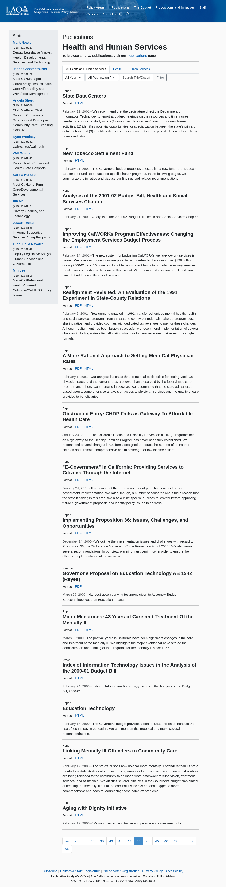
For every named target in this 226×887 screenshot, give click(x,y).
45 (157, 841)
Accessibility (174, 871)
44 (148, 841)
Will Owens (21, 153)
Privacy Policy (152, 871)
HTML (79, 103)
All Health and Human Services (86, 69)
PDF (78, 209)
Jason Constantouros (30, 69)
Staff (202, 7)
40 (111, 841)
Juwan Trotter (23, 222)
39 (102, 841)
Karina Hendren (25, 174)
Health (117, 69)
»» (67, 849)
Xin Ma (18, 201)
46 (166, 841)
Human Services (139, 69)
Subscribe (50, 871)
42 (129, 841)
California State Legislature (80, 871)
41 (120, 841)
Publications (120, 7)
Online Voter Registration (121, 871)
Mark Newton (23, 42)
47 (175, 841)
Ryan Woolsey (24, 137)
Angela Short (23, 100)
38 (92, 841)
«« (67, 841)
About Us (109, 14)
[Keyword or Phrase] (136, 77)
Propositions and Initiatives (175, 7)
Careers (92, 14)
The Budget (142, 7)
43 (139, 841)
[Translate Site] (121, 14)
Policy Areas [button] (95, 7)
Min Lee (19, 270)
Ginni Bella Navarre (28, 244)
